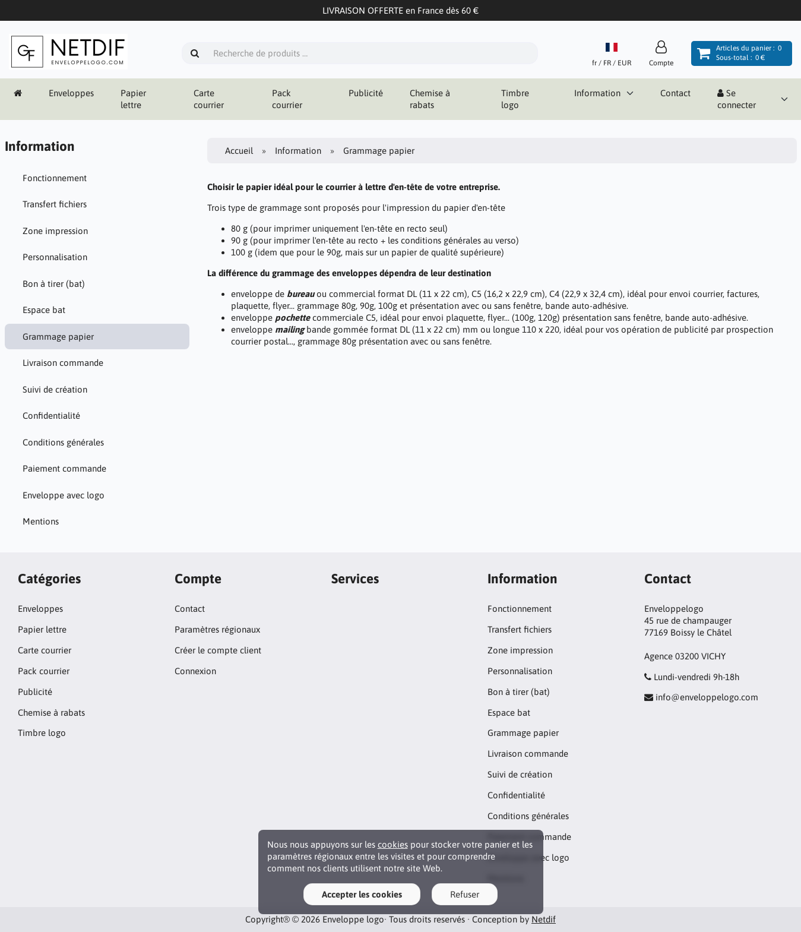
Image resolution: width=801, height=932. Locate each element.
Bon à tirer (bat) (54, 284)
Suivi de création (55, 389)
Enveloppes (71, 93)
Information (597, 93)
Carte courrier (209, 99)
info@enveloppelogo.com (707, 697)
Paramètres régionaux (217, 629)
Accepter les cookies (362, 894)
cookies (393, 844)
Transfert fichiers (55, 204)
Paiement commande (64, 468)
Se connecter (736, 99)
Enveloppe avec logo (64, 495)
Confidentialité (51, 415)
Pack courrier (287, 99)
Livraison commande (63, 363)
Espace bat (44, 310)
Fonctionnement (55, 178)
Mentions (41, 521)
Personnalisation (55, 257)
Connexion (195, 671)
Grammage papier (58, 336)
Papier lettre (133, 99)
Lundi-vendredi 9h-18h (696, 677)
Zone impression (55, 231)
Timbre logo (515, 99)
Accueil (239, 151)
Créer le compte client (218, 650)
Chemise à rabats (430, 99)
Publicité (366, 93)
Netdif (543, 919)
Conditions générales (63, 442)
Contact (675, 93)
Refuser (464, 894)
